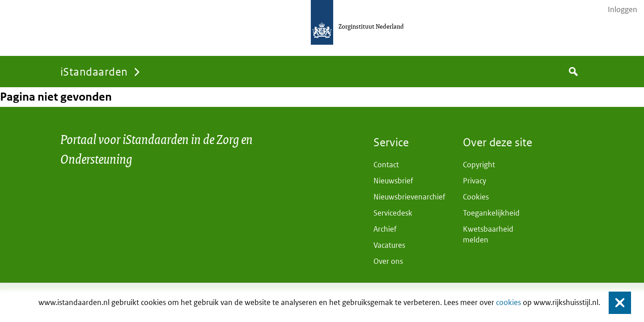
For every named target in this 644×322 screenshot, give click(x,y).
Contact (386, 164)
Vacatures (389, 245)
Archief (385, 229)
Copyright (479, 164)
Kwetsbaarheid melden (488, 234)
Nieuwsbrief (393, 181)
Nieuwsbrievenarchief (409, 197)
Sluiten (616, 302)
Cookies (476, 197)
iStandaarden (94, 71)
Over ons (388, 261)
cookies (508, 302)
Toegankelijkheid (491, 213)
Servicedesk (392, 213)
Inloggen (622, 9)
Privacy (474, 181)
